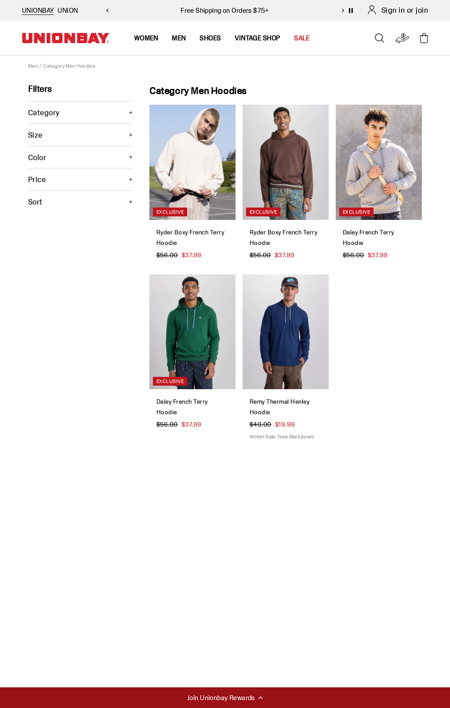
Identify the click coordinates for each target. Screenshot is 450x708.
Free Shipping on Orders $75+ (225, 10)
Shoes (210, 38)
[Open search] (379, 38)
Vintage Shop (257, 38)
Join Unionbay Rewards (225, 697)
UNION (68, 10)
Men (33, 66)
